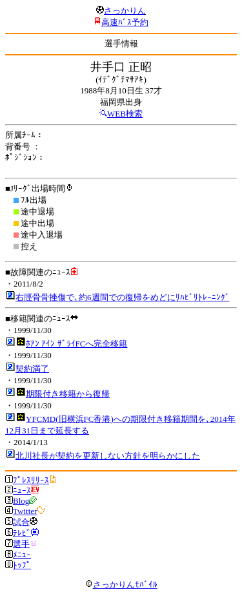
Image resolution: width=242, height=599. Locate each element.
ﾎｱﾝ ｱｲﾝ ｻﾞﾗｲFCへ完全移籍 (76, 343)
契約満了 (32, 369)
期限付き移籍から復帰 (68, 394)
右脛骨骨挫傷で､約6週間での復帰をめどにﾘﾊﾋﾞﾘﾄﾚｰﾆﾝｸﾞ (122, 297)
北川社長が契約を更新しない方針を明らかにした (107, 456)
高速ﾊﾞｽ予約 (124, 22)
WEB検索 (125, 114)
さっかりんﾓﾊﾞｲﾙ (121, 584)
